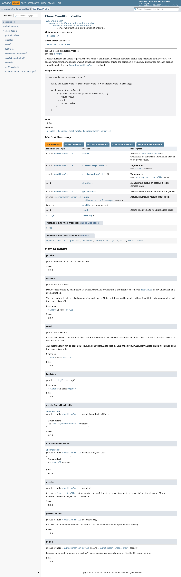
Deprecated (33, 3)
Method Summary (11, 26)
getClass (74, 240)
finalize (61, 240)
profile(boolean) (12, 35)
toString (87, 215)
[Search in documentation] (156, 9)
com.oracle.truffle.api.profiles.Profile (72, 25)
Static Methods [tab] (74, 144)
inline (85, 197)
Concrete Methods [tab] (123, 144)
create (85, 154)
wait (122, 240)
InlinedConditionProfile (67, 197)
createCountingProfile (94, 174)
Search (51, 3)
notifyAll (111, 240)
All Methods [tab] (54, 144)
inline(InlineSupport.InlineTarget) (20, 71)
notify (98, 240)
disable (86, 183)
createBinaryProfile (93, 165)
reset (85, 210)
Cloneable (52, 36)
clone (49, 228)
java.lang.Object (53, 21)
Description (9, 22)
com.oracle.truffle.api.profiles (15, 9)
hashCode (87, 240)
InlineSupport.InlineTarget (99, 200)
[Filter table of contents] (25, 15)
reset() (8, 44)
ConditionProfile (40, 9)
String (49, 215)
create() (9, 62)
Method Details (10, 31)
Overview (6, 3)
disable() (9, 40)
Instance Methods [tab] (97, 144)
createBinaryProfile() (15, 58)
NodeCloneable (90, 223)
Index (43, 3)
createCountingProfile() (16, 53)
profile (86, 205)
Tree (23, 3)
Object (85, 235)
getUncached (88, 191)
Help (59, 3)
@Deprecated (52, 411)
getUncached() (12, 67)
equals (49, 240)
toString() (9, 49)
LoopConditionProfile (58, 44)
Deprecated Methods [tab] (150, 144)
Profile (58, 54)
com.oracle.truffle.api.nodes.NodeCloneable (72, 23)
